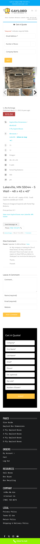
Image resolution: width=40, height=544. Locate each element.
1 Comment (28, 233)
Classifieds (11, 17)
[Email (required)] (20, 301)
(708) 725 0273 (15, 228)
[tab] (20, 24)
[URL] (20, 307)
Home (6, 17)
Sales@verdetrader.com (20, 4)
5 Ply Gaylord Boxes (16, 129)
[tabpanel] (20, 47)
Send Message (11, 224)
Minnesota (17, 17)
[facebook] (4, 536)
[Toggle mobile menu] (36, 11)
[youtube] (17, 536)
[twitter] (9, 536)
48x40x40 (12, 125)
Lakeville (23, 17)
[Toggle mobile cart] (32, 11)
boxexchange (8, 233)
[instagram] (13, 536)
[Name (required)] (20, 295)
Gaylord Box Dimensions (17, 122)
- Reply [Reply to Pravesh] (28, 244)
